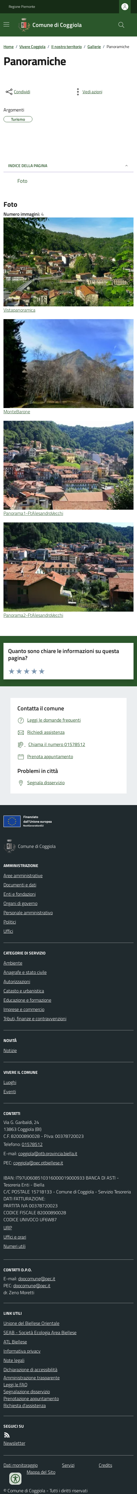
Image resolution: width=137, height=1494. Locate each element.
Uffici (8, 931)
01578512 (32, 1144)
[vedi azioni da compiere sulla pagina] (87, 91)
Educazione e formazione (27, 999)
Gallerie (94, 46)
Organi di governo (20, 903)
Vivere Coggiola (32, 46)
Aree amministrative (23, 875)
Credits (105, 1465)
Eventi (9, 1091)
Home (8, 46)
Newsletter (14, 1443)
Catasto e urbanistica (23, 990)
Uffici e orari (14, 1236)
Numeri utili (14, 1246)
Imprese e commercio (23, 1009)
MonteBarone (16, 411)
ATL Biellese (15, 1341)
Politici (9, 921)
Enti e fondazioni (19, 893)
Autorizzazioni (16, 981)
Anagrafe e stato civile (25, 972)
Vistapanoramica (19, 309)
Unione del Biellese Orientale (31, 1323)
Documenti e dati (19, 884)
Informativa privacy (22, 1350)
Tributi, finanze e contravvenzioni (34, 1018)
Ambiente (12, 962)
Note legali (13, 1360)
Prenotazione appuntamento (31, 1398)
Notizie (10, 1050)
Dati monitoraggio (20, 1465)
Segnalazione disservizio (26, 1391)
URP (7, 1227)
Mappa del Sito (41, 1472)
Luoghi (9, 1082)
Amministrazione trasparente (31, 1377)
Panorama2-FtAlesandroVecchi (33, 615)
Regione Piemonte (22, 6)
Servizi (68, 1465)
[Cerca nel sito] (119, 25)
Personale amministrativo (28, 912)
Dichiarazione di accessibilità (30, 1369)
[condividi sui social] (17, 91)
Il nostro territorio (66, 46)
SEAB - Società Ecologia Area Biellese (39, 1332)
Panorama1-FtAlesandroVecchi (33, 513)
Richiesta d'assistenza (24, 1405)
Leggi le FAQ (15, 1384)
